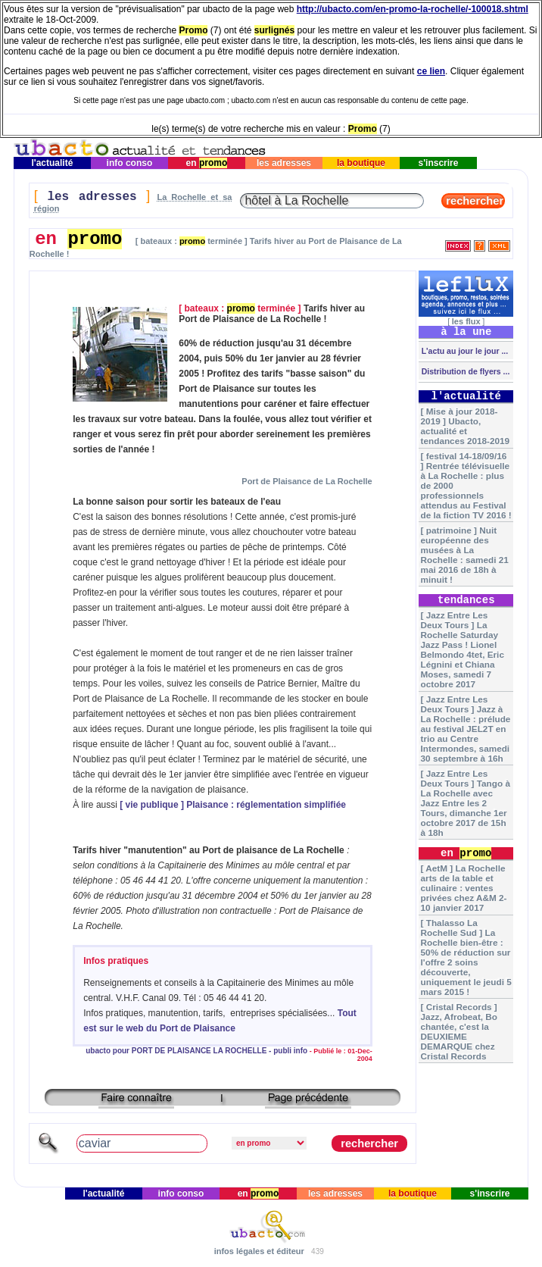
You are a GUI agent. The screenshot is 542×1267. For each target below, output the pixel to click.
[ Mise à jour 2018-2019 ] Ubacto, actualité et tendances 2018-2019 (465, 426)
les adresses (284, 163)
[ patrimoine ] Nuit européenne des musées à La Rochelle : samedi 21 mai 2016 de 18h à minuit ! (465, 554)
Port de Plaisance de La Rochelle (306, 481)
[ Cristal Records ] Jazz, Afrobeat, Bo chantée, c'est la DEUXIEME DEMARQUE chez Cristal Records (459, 1031)
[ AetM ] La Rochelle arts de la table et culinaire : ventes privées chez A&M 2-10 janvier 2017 (464, 887)
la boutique (361, 163)
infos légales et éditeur (259, 1251)
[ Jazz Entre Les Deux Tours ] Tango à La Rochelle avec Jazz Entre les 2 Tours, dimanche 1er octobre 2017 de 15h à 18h (465, 802)
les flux (466, 321)
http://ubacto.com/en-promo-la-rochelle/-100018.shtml (412, 9)
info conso (129, 163)
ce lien (431, 71)
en (206, 163)
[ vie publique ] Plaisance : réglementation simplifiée (233, 804)
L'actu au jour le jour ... (463, 350)
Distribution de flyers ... (464, 371)
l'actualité (52, 163)
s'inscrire (438, 163)
